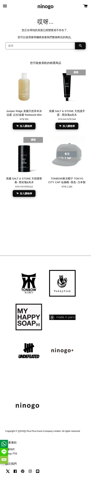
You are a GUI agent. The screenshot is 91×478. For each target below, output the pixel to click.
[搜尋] (40, 45)
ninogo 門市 (11, 453)
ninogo (45, 6)
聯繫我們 (9, 449)
